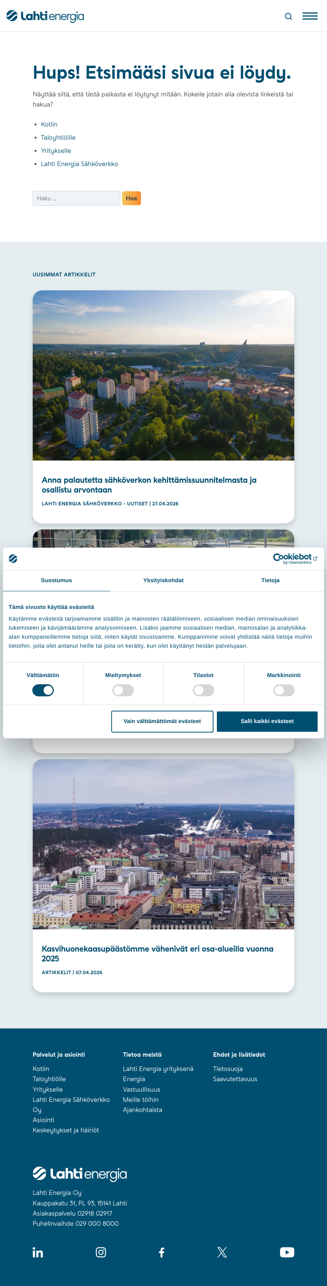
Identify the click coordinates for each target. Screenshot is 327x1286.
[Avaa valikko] (310, 18)
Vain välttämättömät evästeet (162, 721)
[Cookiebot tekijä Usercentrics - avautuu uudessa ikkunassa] (285, 558)
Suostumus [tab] (56, 580)
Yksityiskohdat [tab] (163, 580)
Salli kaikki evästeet (267, 721)
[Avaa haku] (288, 16)
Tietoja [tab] (270, 580)
